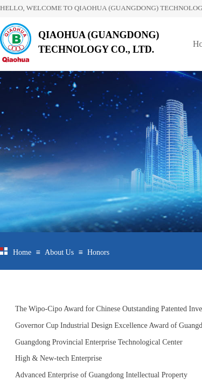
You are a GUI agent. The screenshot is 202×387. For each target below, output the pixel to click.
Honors (98, 252)
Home (22, 252)
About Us (59, 252)
